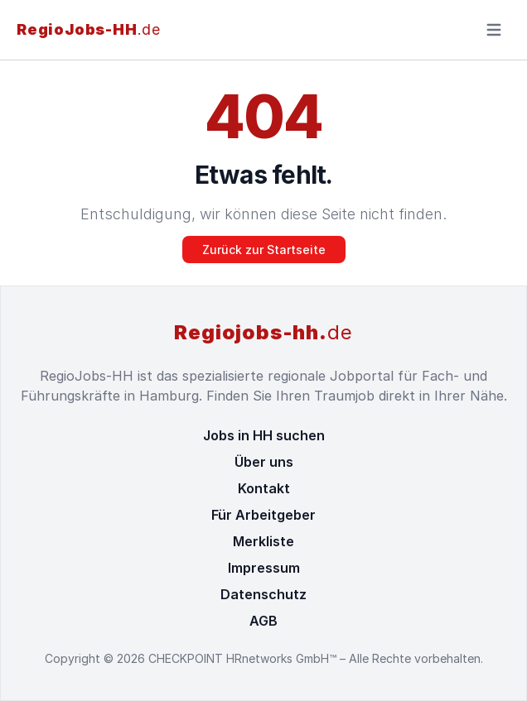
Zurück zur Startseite (264, 249)
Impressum (264, 567)
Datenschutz (263, 594)
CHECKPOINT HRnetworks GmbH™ (244, 658)
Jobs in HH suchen (264, 435)
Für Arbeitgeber (263, 515)
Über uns (263, 462)
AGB (263, 620)
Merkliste (263, 541)
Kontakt (264, 488)
